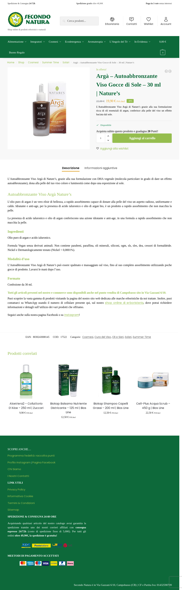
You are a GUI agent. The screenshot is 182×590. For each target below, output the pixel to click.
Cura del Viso (103, 337)
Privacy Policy (16, 489)
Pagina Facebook (43, 462)
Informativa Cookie (20, 496)
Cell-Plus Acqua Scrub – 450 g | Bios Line (153, 406)
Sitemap (13, 510)
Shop (21, 62)
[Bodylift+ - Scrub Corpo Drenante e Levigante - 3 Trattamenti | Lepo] (170, 71)
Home (10, 62)
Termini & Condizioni (21, 503)
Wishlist (148, 21)
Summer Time (50, 62)
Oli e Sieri (118, 337)
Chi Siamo (14, 469)
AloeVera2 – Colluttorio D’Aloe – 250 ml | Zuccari (26, 406)
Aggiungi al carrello (142, 138)
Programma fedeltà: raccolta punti (31, 455)
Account (166, 21)
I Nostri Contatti (18, 476)
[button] (165, 47)
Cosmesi (33, 62)
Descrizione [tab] (70, 168)
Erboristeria (112, 21)
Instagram (71, 315)
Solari (66, 62)
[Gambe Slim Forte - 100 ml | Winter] (166, 71)
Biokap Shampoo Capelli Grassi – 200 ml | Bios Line (111, 406)
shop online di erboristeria (124, 303)
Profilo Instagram (19, 462)
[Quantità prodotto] (100, 138)
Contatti (131, 21)
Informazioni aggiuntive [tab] (100, 168)
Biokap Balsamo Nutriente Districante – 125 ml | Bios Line (68, 408)
